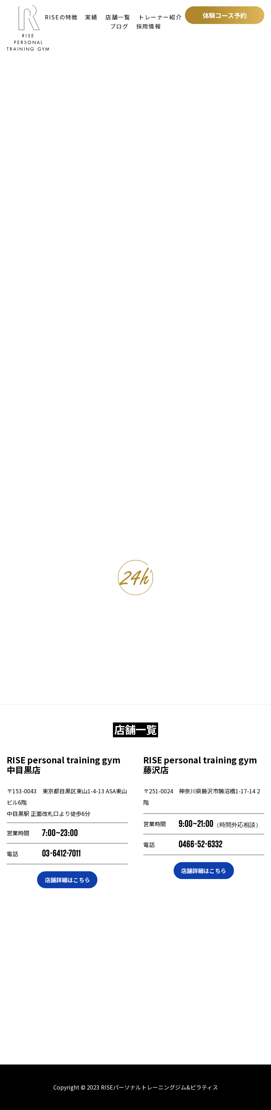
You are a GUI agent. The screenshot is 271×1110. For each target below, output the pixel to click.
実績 (91, 17)
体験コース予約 (225, 15)
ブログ (119, 26)
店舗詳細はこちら (67, 880)
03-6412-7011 (61, 853)
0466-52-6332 (200, 844)
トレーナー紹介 (160, 17)
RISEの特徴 (61, 17)
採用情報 (148, 26)
